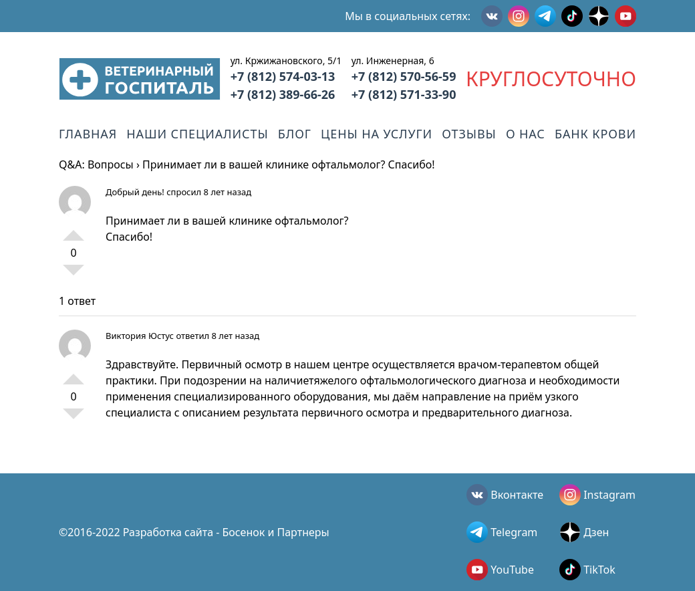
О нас (525, 134)
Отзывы (469, 134)
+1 (73, 230)
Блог (294, 134)
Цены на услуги (376, 134)
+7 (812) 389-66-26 (283, 94)
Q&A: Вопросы (96, 164)
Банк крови (595, 134)
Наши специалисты (197, 134)
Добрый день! (135, 192)
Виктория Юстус (140, 336)
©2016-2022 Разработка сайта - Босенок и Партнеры (194, 532)
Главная (88, 134)
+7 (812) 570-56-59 (404, 76)
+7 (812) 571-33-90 (404, 94)
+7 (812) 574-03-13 (283, 76)
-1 (73, 275)
